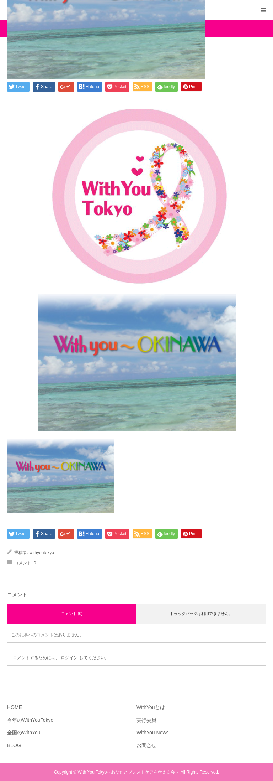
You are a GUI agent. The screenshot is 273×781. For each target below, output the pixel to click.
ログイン (69, 657)
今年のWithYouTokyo (30, 720)
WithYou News (152, 732)
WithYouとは (150, 707)
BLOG (14, 745)
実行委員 (146, 720)
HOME (14, 707)
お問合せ (146, 745)
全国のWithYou (24, 732)
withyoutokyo (42, 552)
